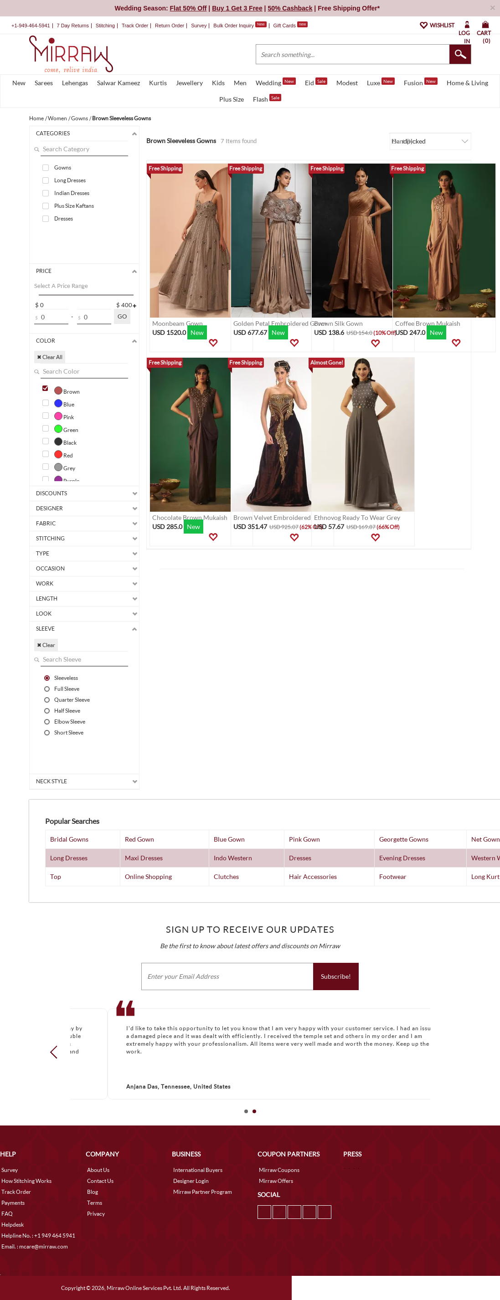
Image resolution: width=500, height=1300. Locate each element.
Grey (64, 467)
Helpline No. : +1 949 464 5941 (38, 1235)
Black (65, 441)
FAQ (7, 1213)
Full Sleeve (66, 688)
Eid (316, 82)
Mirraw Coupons (279, 1169)
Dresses (63, 218)
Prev (56, 1052)
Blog (92, 1191)
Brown (67, 390)
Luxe (381, 82)
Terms (94, 1202)
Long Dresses (70, 180)
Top (55, 876)
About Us (98, 1169)
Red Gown (139, 839)
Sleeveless (66, 677)
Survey (198, 25)
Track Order (135, 25)
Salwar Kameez (118, 83)
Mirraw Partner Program (202, 1191)
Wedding (276, 82)
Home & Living (467, 83)
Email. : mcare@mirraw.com (34, 1246)
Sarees (44, 83)
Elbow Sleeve (69, 721)
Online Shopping (148, 876)
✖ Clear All (49, 357)
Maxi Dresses (144, 858)
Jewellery (189, 83)
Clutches (226, 876)
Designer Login (191, 1180)
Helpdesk (12, 1224)
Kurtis (158, 83)
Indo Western (233, 858)
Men (240, 83)
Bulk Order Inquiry (233, 25)
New (19, 83)
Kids (218, 83)
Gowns (62, 167)
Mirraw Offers (276, 1180)
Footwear (393, 876)
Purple (66, 480)
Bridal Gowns (69, 839)
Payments (13, 1202)
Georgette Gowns (403, 839)
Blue (64, 403)
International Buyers (197, 1169)
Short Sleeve (68, 732)
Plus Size (231, 99)
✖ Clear (46, 645)
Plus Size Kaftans (74, 205)
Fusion (421, 82)
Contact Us (100, 1180)
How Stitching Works (26, 1180)
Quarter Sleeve (72, 699)
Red (63, 454)
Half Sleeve (67, 710)
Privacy (96, 1213)
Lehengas (75, 83)
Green (66, 429)
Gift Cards (290, 25)
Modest (347, 83)
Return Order (169, 25)
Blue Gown (229, 839)
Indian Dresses (71, 193)
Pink (64, 416)
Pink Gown (304, 839)
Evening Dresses (402, 858)
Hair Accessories (313, 876)
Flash (267, 98)
